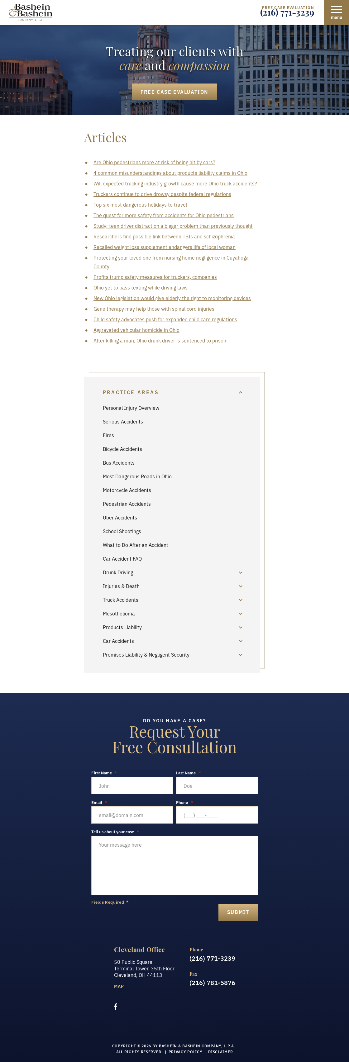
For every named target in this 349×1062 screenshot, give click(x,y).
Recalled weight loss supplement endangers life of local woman (164, 246)
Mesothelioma (119, 613)
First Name (104, 773)
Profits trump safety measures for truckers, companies (155, 276)
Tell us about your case (115, 832)
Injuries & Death (121, 585)
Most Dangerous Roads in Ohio (137, 476)
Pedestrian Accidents (127, 503)
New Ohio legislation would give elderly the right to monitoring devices (172, 297)
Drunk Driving (118, 572)
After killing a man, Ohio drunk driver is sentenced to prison (159, 340)
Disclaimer (220, 1051)
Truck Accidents (120, 599)
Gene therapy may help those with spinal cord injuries (153, 308)
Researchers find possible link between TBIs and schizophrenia (164, 236)
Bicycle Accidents (122, 448)
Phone (184, 802)
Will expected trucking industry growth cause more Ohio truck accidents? (175, 183)
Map (119, 986)
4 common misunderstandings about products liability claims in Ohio (170, 172)
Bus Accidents (119, 462)
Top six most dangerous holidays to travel (140, 204)
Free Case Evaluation (174, 91)
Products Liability (122, 627)
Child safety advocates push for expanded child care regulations (165, 319)
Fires (108, 435)
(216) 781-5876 (212, 982)
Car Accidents (118, 640)
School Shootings (122, 531)
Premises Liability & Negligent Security (146, 654)
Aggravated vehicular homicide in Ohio (136, 329)
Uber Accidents (120, 517)
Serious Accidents (123, 421)
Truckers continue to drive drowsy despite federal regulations (162, 193)
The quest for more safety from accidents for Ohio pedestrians (163, 215)
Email (99, 802)
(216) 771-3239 (287, 14)
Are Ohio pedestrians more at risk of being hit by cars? (154, 162)
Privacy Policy (186, 1051)
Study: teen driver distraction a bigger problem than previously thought (173, 225)
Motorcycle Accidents (127, 489)
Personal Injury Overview (131, 407)
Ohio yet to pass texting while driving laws (140, 287)
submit (238, 911)
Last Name (188, 773)
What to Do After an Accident (135, 544)
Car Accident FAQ (122, 558)
